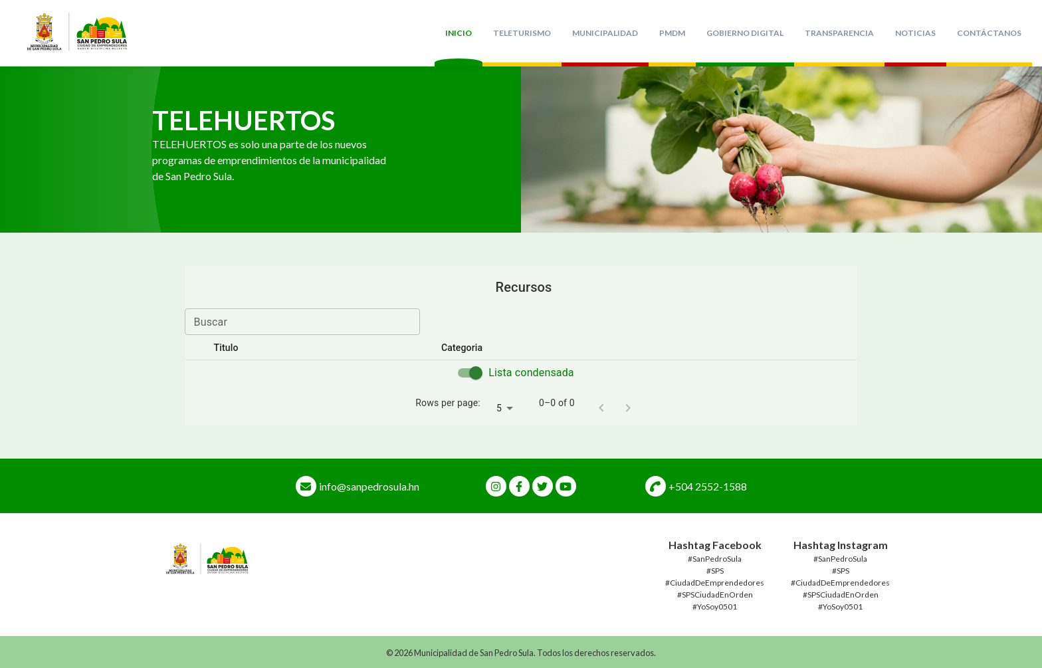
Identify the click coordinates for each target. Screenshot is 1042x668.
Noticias (915, 33)
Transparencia (839, 33)
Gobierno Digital (744, 33)
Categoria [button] (469, 348)
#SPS (715, 571)
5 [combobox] (499, 408)
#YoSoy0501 (714, 607)
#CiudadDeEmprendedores (714, 583)
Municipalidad (605, 33)
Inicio (458, 33)
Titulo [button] (233, 348)
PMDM (672, 33)
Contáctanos (989, 33)
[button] (737, 348)
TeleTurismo (522, 33)
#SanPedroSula (715, 559)
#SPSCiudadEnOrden (715, 595)
